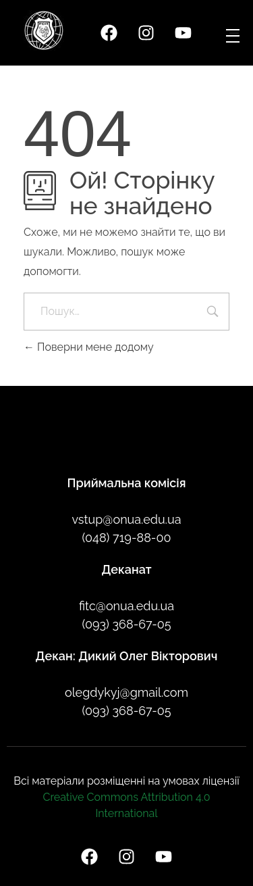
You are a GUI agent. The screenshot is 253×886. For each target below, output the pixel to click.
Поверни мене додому (89, 347)
